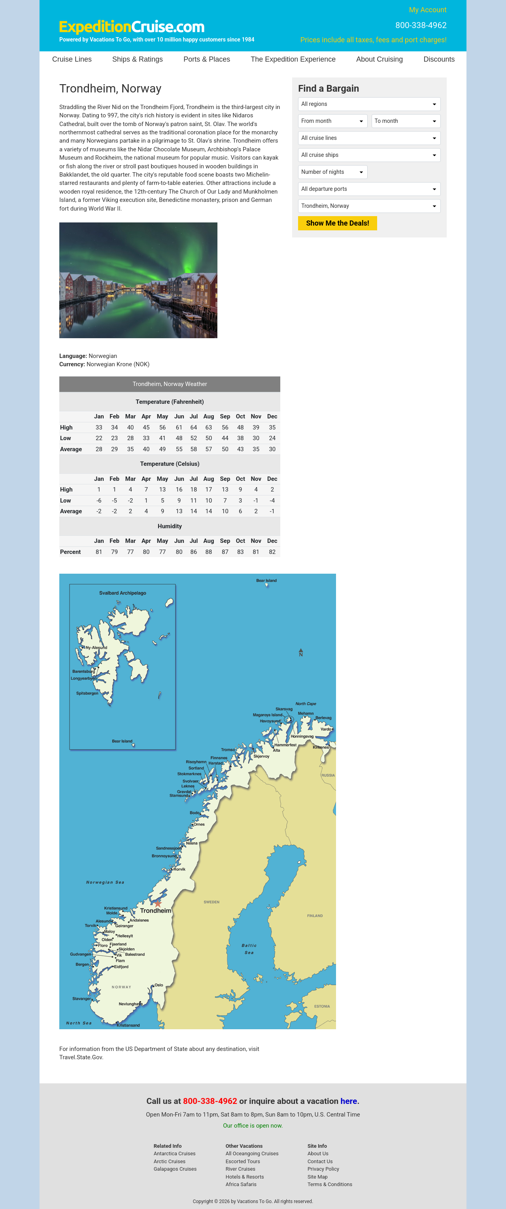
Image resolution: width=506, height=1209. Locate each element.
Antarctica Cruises (175, 1153)
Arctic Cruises (170, 1161)
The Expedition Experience (293, 59)
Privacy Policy (323, 1169)
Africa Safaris (241, 1184)
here (349, 1101)
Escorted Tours (243, 1161)
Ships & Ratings (137, 59)
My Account (428, 10)
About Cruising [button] (379, 59)
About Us (318, 1153)
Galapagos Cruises (175, 1169)
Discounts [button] (439, 59)
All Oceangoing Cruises (252, 1153)
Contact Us (320, 1161)
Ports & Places (206, 59)
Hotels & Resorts (245, 1177)
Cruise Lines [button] (72, 59)
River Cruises (240, 1169)
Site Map (318, 1177)
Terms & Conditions (330, 1184)
